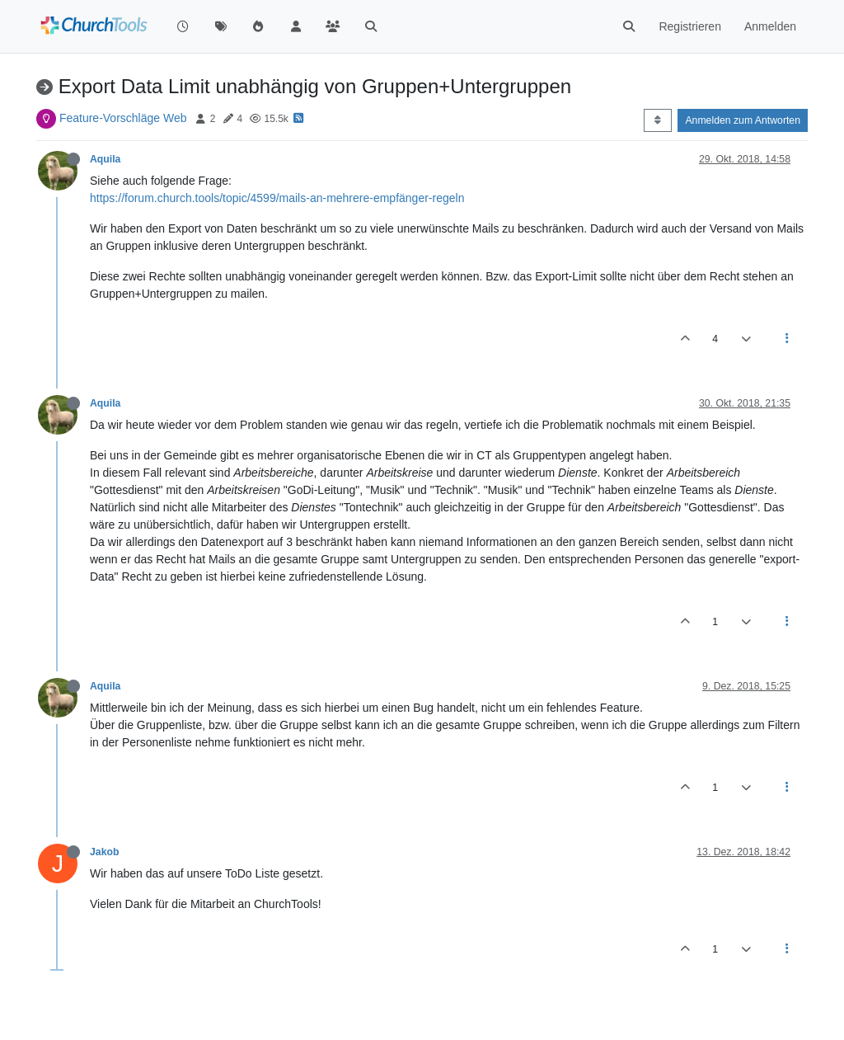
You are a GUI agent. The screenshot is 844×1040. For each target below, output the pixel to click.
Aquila (105, 159)
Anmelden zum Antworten (742, 120)
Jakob (104, 852)
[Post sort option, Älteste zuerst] (657, 120)
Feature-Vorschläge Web (123, 118)
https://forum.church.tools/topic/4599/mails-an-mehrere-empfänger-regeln (277, 198)
